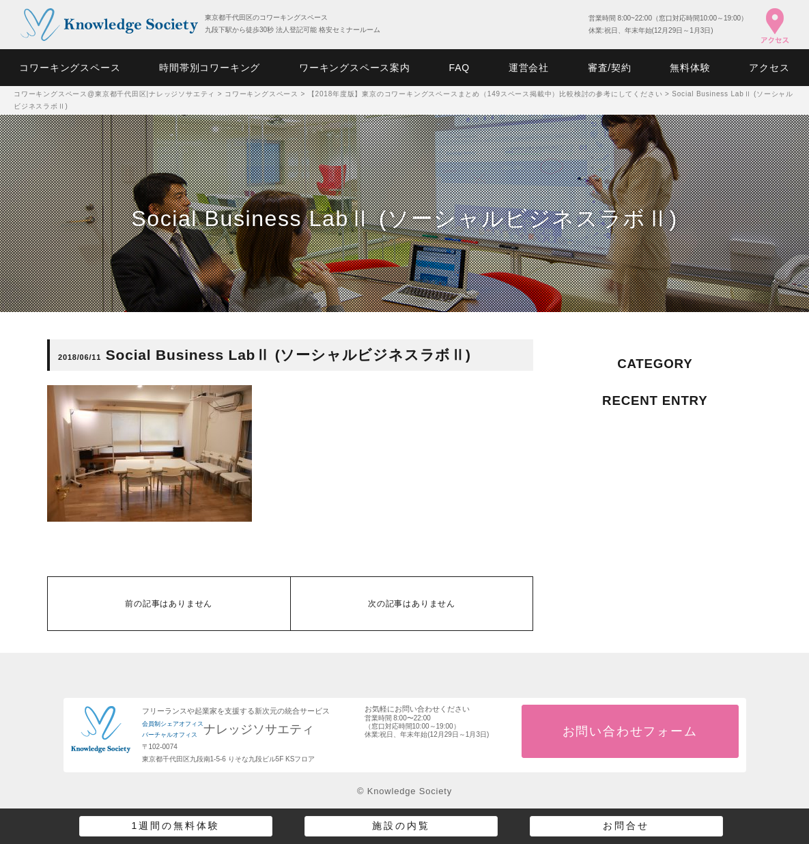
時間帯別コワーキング (209, 67)
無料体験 (690, 67)
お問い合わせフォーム (630, 731)
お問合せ (626, 825)
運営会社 (529, 67)
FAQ (459, 67)
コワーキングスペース (69, 67)
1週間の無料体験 (176, 825)
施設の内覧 (401, 825)
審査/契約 (609, 67)
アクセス (769, 67)
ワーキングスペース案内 (354, 67)
